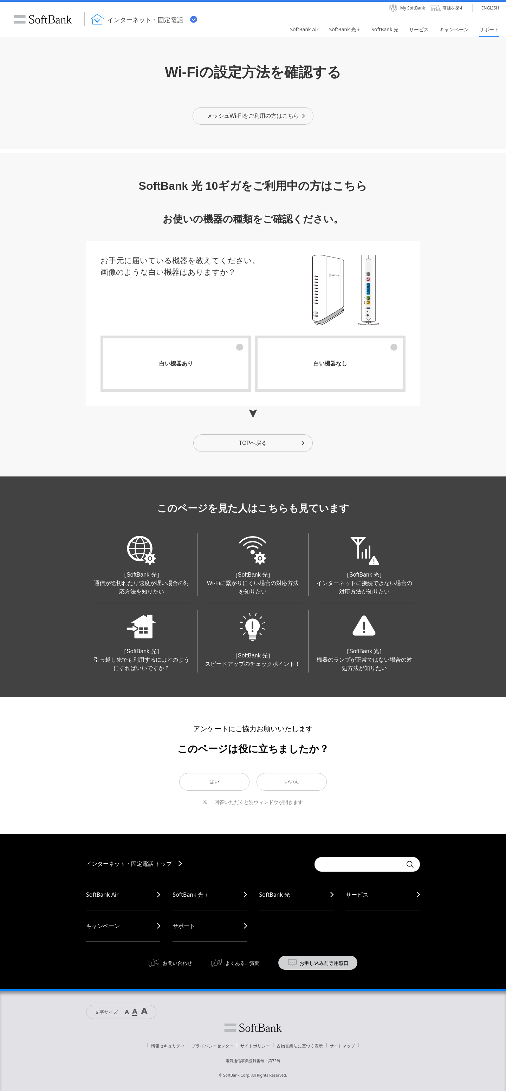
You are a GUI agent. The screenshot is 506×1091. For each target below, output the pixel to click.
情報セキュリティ (168, 1046)
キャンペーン (103, 926)
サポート (184, 926)
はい (214, 781)
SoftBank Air (102, 894)
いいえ (291, 781)
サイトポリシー (255, 1046)
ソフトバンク (253, 1028)
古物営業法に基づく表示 (300, 1046)
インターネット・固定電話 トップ (129, 864)
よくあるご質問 (242, 963)
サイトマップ (342, 1046)
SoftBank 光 (274, 894)
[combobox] (358, 864)
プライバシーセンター (213, 1046)
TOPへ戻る (272, 443)
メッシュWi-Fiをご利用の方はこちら (256, 116)
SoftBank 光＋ (191, 894)
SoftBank (43, 19)
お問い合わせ (177, 963)
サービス (357, 894)
